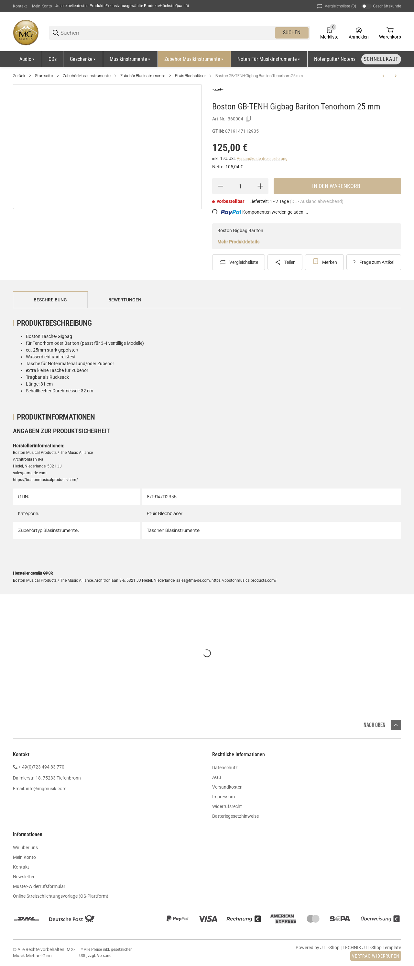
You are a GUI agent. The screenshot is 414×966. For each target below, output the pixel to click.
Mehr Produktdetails (238, 241)
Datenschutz (225, 767)
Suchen (291, 32)
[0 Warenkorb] (390, 33)
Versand (104, 955)
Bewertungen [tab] (124, 299)
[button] (396, 725)
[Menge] (240, 186)
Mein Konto (42, 6)
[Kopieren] (248, 119)
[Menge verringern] (220, 186)
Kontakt (20, 6)
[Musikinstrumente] (130, 59)
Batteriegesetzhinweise (235, 816)
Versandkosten (227, 787)
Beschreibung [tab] (50, 299)
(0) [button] (336, 6)
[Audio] (27, 59)
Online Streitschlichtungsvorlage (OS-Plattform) (60, 896)
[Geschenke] (83, 59)
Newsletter (24, 876)
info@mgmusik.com (46, 788)
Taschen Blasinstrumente (173, 530)
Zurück (19, 76)
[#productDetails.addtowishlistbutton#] (324, 262)
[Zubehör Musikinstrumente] (194, 59)
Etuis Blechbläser (190, 76)
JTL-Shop (330, 947)
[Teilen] (285, 262)
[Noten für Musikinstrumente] (269, 59)
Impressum (223, 796)
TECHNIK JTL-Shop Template (372, 947)
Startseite (44, 76)
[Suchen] (167, 33)
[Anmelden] (359, 33)
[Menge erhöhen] (260, 186)
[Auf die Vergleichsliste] (238, 262)
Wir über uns (25, 847)
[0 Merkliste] (329, 33)
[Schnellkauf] (381, 59)
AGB (216, 777)
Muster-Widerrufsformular (39, 886)
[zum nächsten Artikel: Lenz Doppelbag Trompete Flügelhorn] (395, 75)
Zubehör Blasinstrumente (142, 76)
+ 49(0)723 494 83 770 (41, 766)
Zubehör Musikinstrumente (87, 76)
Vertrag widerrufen (375, 956)
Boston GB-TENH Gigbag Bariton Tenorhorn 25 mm (259, 76)
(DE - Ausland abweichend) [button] (316, 201)
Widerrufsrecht (227, 806)
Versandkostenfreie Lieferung (262, 158)
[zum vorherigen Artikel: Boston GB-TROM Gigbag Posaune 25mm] (383, 75)
